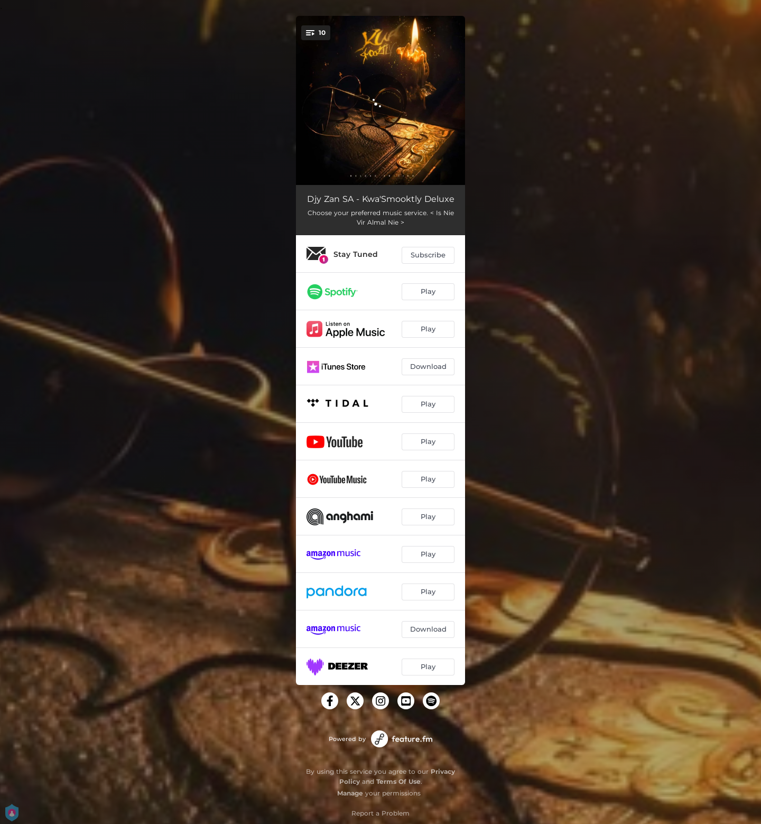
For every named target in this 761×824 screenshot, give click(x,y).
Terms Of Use (398, 781)
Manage (350, 793)
